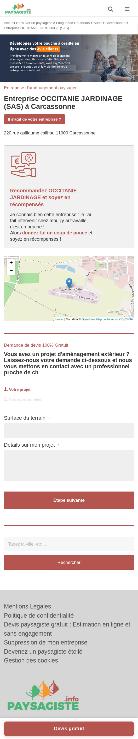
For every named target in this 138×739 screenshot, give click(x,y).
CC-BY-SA (126, 319)
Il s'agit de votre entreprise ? (34, 119)
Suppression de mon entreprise (46, 642)
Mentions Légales (27, 606)
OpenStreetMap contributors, (100, 319)
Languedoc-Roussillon (73, 23)
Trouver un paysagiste (35, 23)
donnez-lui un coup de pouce (54, 232)
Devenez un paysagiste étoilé (43, 651)
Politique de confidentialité (39, 615)
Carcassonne (115, 23)
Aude (97, 23)
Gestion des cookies (31, 660)
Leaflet (59, 319)
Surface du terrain (27, 418)
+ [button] (11, 263)
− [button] (11, 271)
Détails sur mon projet (31, 445)
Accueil (9, 23)
